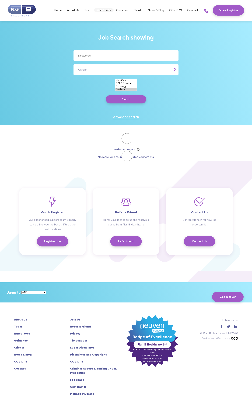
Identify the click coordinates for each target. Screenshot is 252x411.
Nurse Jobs (103, 10)
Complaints (78, 386)
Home (58, 10)
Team (87, 10)
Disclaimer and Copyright (88, 354)
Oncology (126, 86)
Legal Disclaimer (82, 347)
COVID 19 (175, 10)
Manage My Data (82, 393)
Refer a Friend (80, 326)
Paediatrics (126, 89)
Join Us (75, 319)
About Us (73, 10)
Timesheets (79, 340)
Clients (138, 10)
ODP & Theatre (126, 83)
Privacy (75, 333)
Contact (192, 10)
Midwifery (126, 80)
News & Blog (156, 10)
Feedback (77, 379)
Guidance (122, 10)
